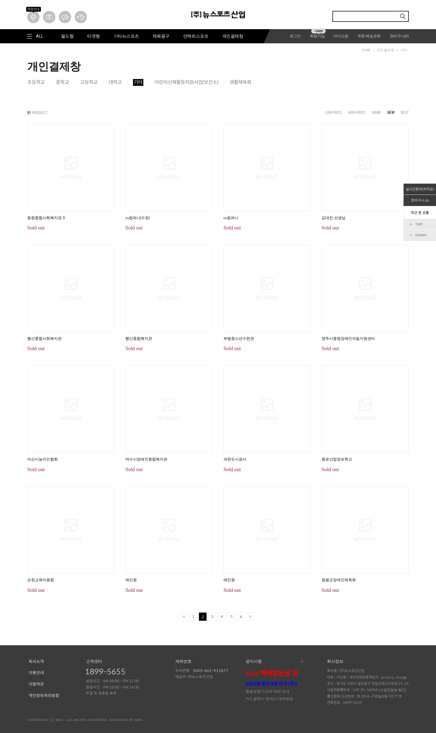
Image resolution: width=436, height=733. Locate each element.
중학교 (62, 82)
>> (250, 617)
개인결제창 (385, 50)
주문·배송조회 (369, 36)
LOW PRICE (333, 112)
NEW (391, 112)
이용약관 (36, 684)
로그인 (295, 36)
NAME (376, 112)
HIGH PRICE (357, 112)
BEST (405, 112)
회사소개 (36, 661)
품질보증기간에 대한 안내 (267, 691)
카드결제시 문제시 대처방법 (269, 699)
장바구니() (399, 36)
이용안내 (36, 673)
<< (183, 617)
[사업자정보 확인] (393, 690)
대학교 (115, 82)
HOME (366, 50)
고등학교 (89, 82)
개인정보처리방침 (44, 695)
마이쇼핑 (341, 36)
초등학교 (36, 82)
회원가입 (318, 36)
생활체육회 (240, 82)
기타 (403, 50)
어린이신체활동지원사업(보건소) (186, 82)
